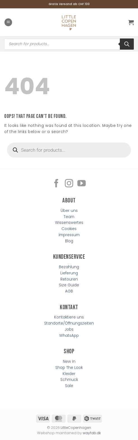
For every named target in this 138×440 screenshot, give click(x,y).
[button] (8, 22)
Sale (69, 385)
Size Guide (69, 285)
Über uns (69, 210)
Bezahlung (69, 267)
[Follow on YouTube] (81, 183)
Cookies (69, 228)
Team (69, 216)
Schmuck (69, 379)
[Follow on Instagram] (69, 183)
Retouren (69, 279)
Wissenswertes (69, 222)
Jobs (69, 329)
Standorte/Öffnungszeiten (69, 323)
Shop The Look (69, 367)
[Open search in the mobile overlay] (69, 44)
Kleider (69, 373)
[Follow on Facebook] (56, 183)
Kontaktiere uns (69, 317)
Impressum (69, 235)
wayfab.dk (92, 433)
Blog (69, 241)
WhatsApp (69, 335)
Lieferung (69, 273)
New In (69, 361)
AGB (69, 291)
